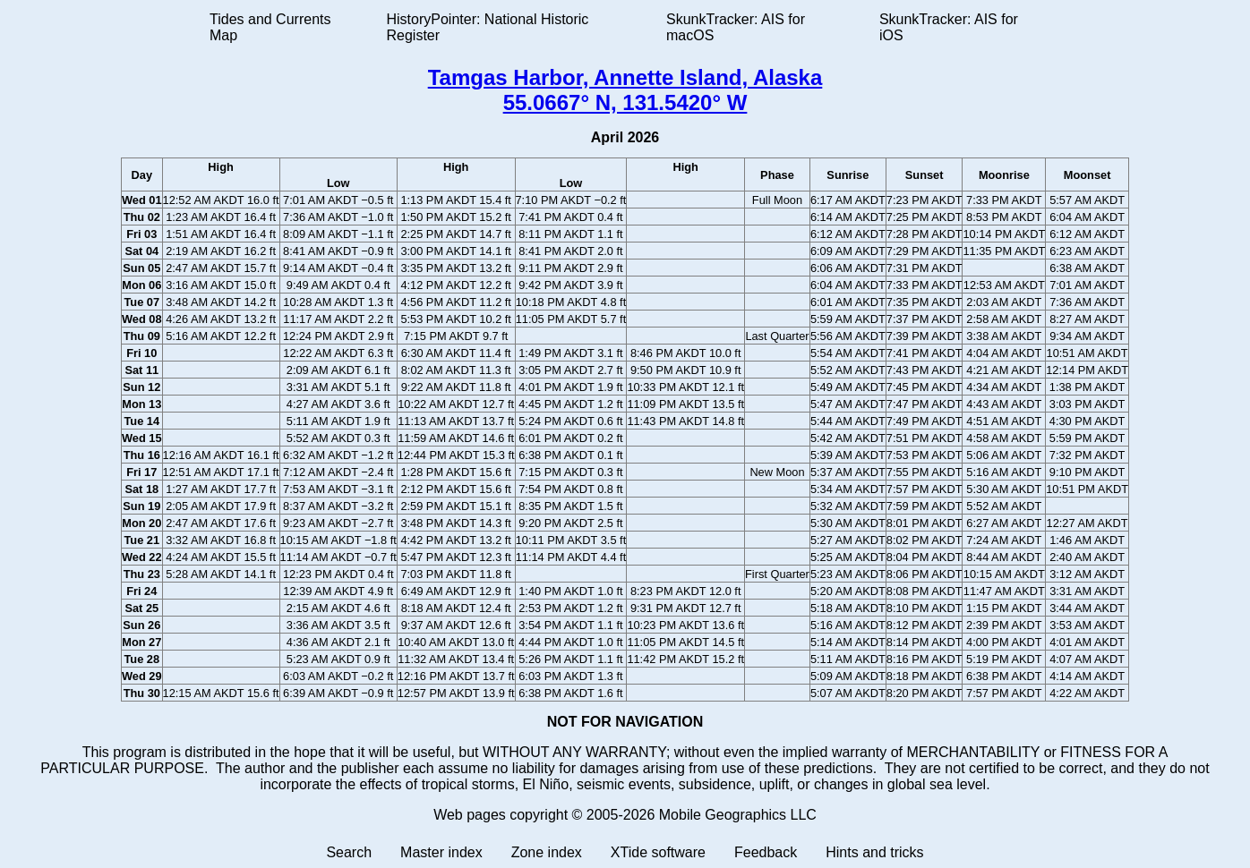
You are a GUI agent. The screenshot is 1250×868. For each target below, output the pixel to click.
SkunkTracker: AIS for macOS (735, 27)
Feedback (765, 852)
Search (349, 852)
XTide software (658, 852)
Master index (441, 852)
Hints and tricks (874, 852)
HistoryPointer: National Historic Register (488, 27)
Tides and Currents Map (270, 27)
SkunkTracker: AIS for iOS (948, 27)
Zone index (546, 852)
